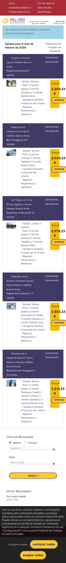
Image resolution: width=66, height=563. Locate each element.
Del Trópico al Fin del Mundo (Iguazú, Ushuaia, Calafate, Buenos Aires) (19, 204)
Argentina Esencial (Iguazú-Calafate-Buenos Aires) (18, 62)
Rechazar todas (44, 544)
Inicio (12, 3)
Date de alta (44, 7)
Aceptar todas (33, 555)
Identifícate (44, 11)
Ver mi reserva (46, 3)
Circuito (33, 442)
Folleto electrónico (20, 11)
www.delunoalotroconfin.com (26, 7)
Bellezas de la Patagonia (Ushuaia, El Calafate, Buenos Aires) (18, 131)
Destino (17, 442)
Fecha (12, 457)
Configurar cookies (17, 544)
